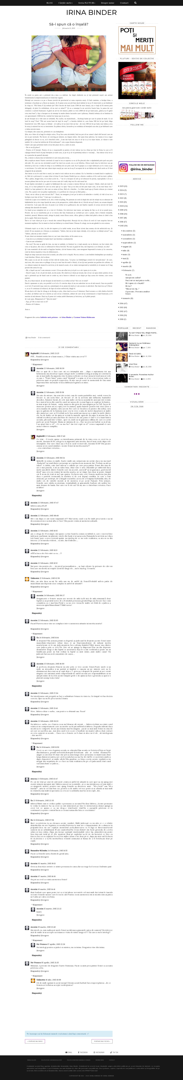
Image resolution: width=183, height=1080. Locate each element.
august (126, 247)
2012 (122, 311)
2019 (122, 210)
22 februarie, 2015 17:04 (48, 693)
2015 (122, 226)
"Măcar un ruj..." (132, 289)
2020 (123, 206)
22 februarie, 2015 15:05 (48, 620)
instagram (100, 1052)
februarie (128, 270)
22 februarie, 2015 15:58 (54, 392)
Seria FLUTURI (86, 3)
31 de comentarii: (44, 338)
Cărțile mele (65, 3)
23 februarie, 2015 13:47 (47, 779)
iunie (126, 254)
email (70, 1052)
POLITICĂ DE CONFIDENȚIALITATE (51, 1060)
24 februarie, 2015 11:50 (49, 747)
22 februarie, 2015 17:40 (55, 436)
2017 (122, 218)
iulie (125, 250)
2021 (122, 202)
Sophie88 (35, 353)
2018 (122, 214)
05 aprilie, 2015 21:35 (50, 962)
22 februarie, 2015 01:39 (54, 368)
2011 (122, 315)
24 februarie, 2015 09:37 (54, 595)
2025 (122, 186)
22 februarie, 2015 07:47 (48, 503)
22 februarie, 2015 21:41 (48, 708)
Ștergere (45, 360)
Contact (124, 3)
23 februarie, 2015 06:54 (54, 458)
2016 (122, 222)
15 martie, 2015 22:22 (52, 909)
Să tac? (128, 286)
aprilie (126, 262)
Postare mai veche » (102, 1041)
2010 (122, 319)
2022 (122, 198)
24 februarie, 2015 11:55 (57, 850)
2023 (122, 194)
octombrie (128, 239)
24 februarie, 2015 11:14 (49, 637)
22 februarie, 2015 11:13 (47, 550)
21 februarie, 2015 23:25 (49, 353)
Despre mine (107, 3)
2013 (122, 307)
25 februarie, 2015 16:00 (54, 664)
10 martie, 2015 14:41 (46, 889)
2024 (122, 190)
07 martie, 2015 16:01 (46, 876)
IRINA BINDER (91, 12)
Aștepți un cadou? (133, 278)
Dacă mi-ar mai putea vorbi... (138, 280)
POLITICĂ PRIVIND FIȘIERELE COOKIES (78, 1060)
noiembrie (128, 235)
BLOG (50, 3)
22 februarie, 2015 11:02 (48, 531)
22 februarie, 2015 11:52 (48, 563)
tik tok (115, 1052)
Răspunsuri (37, 364)
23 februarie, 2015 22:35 (43, 800)
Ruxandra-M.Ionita (39, 850)
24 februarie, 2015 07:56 (43, 820)
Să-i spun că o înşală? (134, 283)
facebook (84, 1052)
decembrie (128, 231)
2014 (122, 303)
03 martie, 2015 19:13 (47, 863)
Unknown (35, 578)
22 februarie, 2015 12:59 (50, 578)
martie (127, 266)
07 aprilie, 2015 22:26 (56, 944)
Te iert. (128, 275)
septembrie (129, 243)
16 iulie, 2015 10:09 (53, 980)
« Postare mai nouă (34, 1041)
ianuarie (127, 298)
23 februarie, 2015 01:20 (48, 721)
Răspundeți (35, 360)
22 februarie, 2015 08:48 (48, 515)
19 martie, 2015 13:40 (47, 927)
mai (125, 258)
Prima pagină (31, 1060)
